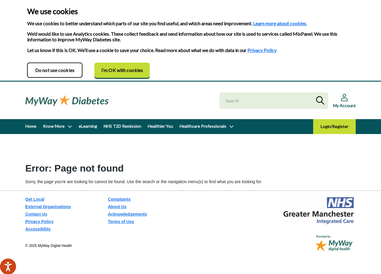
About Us (117, 206)
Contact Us (36, 214)
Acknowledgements (127, 214)
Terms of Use (121, 221)
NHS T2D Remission (122, 126)
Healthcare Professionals (202, 126)
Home (30, 126)
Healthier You (160, 126)
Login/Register (334, 126)
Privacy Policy (262, 50)
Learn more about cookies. (280, 23)
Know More (54, 126)
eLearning (88, 126)
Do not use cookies (54, 70)
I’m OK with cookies (122, 70)
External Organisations (48, 206)
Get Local (34, 199)
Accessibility (38, 229)
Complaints (119, 199)
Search (321, 100)
